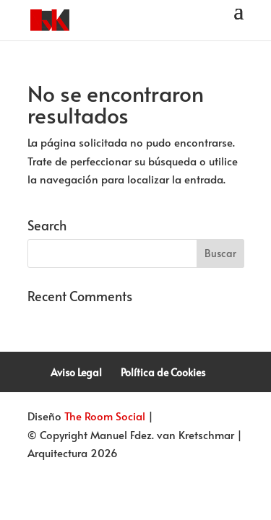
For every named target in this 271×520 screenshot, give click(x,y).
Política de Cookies (163, 372)
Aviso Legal (76, 372)
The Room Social (104, 415)
